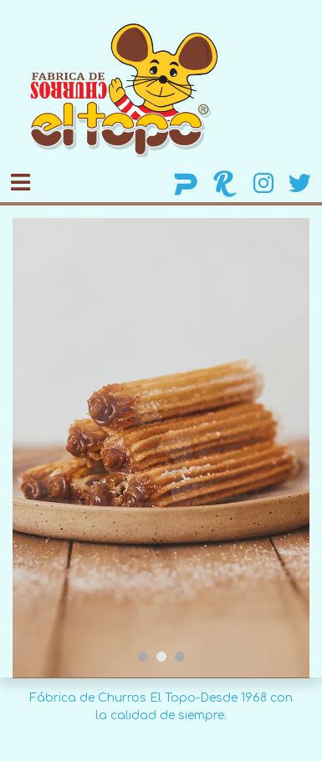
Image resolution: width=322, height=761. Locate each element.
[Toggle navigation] (20, 183)
